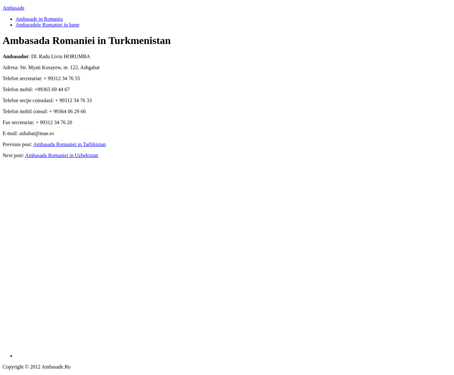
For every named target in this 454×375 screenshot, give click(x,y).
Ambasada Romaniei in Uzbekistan (61, 155)
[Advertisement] (233, 261)
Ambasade (14, 8)
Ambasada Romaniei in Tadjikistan (69, 144)
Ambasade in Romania (39, 19)
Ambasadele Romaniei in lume (48, 24)
